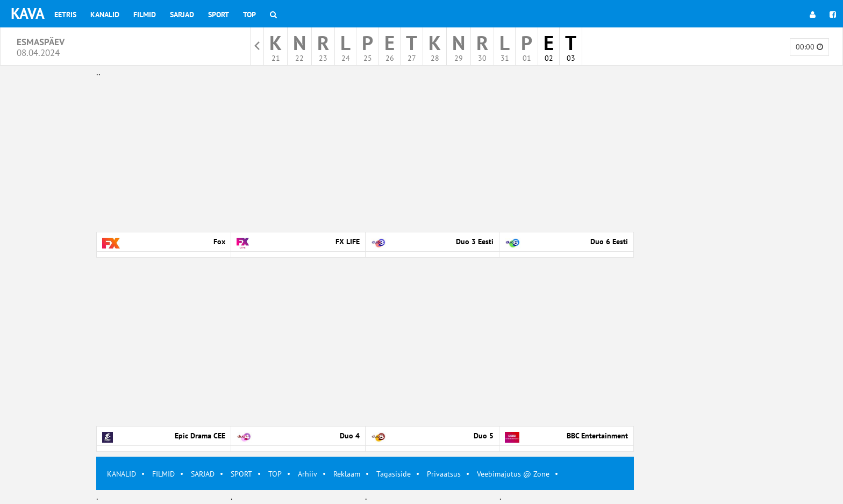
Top (249, 14)
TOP (275, 474)
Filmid (144, 14)
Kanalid (104, 14)
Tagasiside (393, 474)
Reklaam (346, 474)
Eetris (65, 14)
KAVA (28, 13)
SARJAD (203, 474)
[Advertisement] (365, 155)
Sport (218, 14)
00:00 (809, 47)
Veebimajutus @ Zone (513, 474)
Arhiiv (307, 474)
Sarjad (182, 14)
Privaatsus (444, 474)
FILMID (163, 474)
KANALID (121, 474)
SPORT (241, 474)
